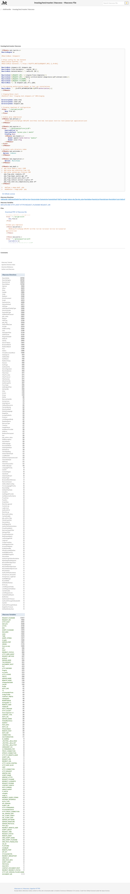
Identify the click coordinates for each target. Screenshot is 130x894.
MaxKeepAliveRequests (13, 560)
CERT (13, 767)
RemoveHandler (13, 399)
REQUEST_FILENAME (32, 205)
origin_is (13, 795)
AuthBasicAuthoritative (13, 496)
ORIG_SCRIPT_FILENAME (13, 840)
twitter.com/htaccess (8, 269)
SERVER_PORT (13, 642)
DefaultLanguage (13, 411)
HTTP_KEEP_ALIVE (13, 765)
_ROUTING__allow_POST (13, 745)
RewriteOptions (13, 371)
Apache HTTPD (35, 888)
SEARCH (13, 723)
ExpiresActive (44, 199)
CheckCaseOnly (13, 520)
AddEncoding (13, 328)
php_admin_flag (13, 518)
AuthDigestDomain (13, 544)
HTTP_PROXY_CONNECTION (13, 811)
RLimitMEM (13, 581)
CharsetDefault (13, 460)
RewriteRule (112, 199)
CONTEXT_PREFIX (13, 696)
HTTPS (22, 205)
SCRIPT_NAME (13, 775)
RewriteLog (13, 512)
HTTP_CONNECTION (13, 769)
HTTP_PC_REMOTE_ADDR (13, 755)
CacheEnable (13, 591)
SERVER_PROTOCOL (13, 824)
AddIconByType (13, 466)
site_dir (13, 844)
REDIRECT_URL (13, 761)
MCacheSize (13, 570)
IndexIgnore (13, 355)
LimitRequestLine (13, 593)
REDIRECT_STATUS (13, 652)
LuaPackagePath (13, 538)
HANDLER (13, 707)
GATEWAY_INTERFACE (13, 799)
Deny (29, 199)
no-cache (13, 672)
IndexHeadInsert (13, 476)
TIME (13, 636)
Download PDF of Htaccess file (16, 212)
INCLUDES (13, 632)
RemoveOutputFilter (13, 530)
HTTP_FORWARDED (13, 807)
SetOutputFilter (13, 332)
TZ (13, 690)
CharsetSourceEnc (13, 464)
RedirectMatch (13, 347)
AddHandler (7, 9)
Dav (13, 435)
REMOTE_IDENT (13, 836)
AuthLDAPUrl (13, 510)
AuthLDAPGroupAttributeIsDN (13, 601)
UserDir (13, 470)
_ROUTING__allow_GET (13, 743)
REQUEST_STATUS (13, 834)
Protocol (13, 417)
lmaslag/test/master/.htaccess (23, 9)
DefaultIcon (13, 449)
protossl (13, 658)
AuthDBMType (13, 579)
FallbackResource (13, 405)
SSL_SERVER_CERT (13, 813)
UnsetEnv (13, 492)
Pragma (13, 670)
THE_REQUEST (13, 662)
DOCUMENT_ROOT (13, 664)
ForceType (13, 385)
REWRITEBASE (13, 700)
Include (13, 326)
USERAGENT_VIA (13, 747)
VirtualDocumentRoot (13, 353)
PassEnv (13, 500)
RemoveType (13, 423)
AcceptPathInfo (13, 415)
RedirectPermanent (13, 433)
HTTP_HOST (15, 205)
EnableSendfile (13, 548)
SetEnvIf (122, 199)
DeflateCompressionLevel (13, 457)
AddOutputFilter (13, 387)
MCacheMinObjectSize (13, 562)
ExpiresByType (13, 312)
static (13, 634)
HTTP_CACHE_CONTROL (13, 763)
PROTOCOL (13, 864)
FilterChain (13, 373)
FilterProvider (13, 375)
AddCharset (13, 334)
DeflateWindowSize (13, 609)
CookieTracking (13, 542)
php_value (81, 199)
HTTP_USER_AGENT (13, 654)
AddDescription (13, 439)
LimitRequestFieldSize (13, 589)
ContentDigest (13, 472)
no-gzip (13, 640)
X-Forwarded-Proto (13, 692)
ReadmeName (13, 421)
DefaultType (13, 478)
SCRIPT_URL (13, 757)
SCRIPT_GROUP (13, 830)
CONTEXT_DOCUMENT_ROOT (13, 868)
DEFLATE (4, 205)
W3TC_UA (13, 727)
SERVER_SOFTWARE (13, 819)
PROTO (13, 676)
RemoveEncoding (13, 514)
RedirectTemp (13, 361)
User (13, 330)
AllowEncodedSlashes (13, 550)
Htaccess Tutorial (7, 262)
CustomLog (13, 506)
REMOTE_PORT (13, 850)
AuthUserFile (13, 367)
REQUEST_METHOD (13, 656)
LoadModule (13, 455)
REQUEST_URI (45, 205)
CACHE (13, 684)
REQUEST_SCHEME (13, 783)
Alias (13, 391)
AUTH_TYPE (13, 801)
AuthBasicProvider (13, 429)
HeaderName (13, 427)
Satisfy (13, 340)
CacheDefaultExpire (13, 595)
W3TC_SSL (13, 717)
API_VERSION (13, 803)
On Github (5, 194)
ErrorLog (13, 585)
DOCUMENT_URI (12, 874)
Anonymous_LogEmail (13, 577)
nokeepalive (13, 698)
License (12, 194)
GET (13, 648)
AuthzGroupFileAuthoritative (13, 558)
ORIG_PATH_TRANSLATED (13, 842)
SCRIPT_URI (13, 805)
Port (13, 349)
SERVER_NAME (13, 678)
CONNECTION (13, 735)
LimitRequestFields (13, 587)
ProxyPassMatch (13, 528)
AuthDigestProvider (13, 494)
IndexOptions (13, 403)
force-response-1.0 (13, 713)
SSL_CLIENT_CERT (13, 817)
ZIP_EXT (13, 852)
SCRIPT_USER (13, 862)
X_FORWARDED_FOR (13, 749)
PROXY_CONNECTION (13, 751)
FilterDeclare (13, 379)
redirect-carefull (13, 789)
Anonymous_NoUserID (13, 574)
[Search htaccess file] (113, 3)
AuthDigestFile (13, 524)
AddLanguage (13, 443)
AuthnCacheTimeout (13, 599)
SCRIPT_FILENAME (13, 630)
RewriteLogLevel (13, 504)
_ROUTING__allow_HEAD (13, 741)
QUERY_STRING (13, 638)
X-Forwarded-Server (13, 809)
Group (13, 395)
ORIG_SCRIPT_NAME (13, 838)
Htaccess (26, 888)
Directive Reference (7, 267)
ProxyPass (13, 498)
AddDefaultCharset (13, 314)
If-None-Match (13, 729)
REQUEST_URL (13, 759)
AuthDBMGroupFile (13, 554)
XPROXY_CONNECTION (13, 753)
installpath (13, 848)
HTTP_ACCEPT (13, 711)
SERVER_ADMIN (13, 719)
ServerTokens (13, 343)
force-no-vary (13, 646)
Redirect (13, 296)
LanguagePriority (13, 468)
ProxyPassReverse (13, 534)
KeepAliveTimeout (13, 607)
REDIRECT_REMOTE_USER (13, 828)
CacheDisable (13, 516)
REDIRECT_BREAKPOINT (13, 856)
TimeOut (13, 425)
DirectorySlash (13, 409)
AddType (24, 199)
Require (13, 318)
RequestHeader (13, 336)
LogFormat (13, 508)
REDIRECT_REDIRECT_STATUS (13, 870)
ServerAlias (13, 556)
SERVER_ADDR (13, 660)
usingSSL (13, 793)
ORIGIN (13, 644)
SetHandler (13, 389)
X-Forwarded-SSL (13, 854)
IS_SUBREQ (13, 739)
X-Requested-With (13, 682)
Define (13, 397)
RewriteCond (96, 199)
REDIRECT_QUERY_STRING (13, 797)
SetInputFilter (13, 532)
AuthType (13, 365)
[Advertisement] (65, 27)
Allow (13, 288)
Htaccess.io (18, 888)
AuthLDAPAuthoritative (13, 572)
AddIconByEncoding (13, 484)
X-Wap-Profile (13, 694)
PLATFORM (13, 846)
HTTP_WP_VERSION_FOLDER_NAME (13, 872)
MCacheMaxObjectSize (13, 566)
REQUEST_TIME (13, 832)
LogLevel (13, 540)
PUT (13, 666)
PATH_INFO (13, 725)
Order (13, 294)
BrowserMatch (13, 345)
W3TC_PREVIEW (13, 709)
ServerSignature (13, 369)
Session (13, 363)
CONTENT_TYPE (13, 715)
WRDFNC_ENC (13, 773)
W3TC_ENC (13, 688)
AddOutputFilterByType (15, 199)
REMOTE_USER (13, 704)
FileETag (60, 199)
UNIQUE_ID (13, 858)
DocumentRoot (13, 445)
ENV (8, 205)
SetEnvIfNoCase (13, 324)
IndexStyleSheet (13, 447)
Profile (13, 686)
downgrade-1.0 (13, 702)
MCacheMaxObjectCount (13, 568)
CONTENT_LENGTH (13, 785)
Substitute (13, 474)
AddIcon (13, 431)
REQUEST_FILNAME (13, 779)
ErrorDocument (13, 298)
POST (13, 650)
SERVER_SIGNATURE (13, 821)
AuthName (13, 359)
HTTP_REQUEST (13, 771)
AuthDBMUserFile (13, 552)
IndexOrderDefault (13, 453)
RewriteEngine (104, 199)
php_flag (75, 199)
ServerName (13, 441)
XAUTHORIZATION (13, 737)
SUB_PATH (13, 866)
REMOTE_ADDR (13, 680)
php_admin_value (13, 437)
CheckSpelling (13, 451)
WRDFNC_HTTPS (13, 777)
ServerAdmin (13, 522)
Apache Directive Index (8, 264)
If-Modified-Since (13, 721)
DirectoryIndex (35, 199)
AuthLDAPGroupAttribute (13, 605)
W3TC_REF (13, 733)
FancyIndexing (13, 407)
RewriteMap (13, 488)
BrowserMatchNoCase (13, 480)
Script (118, 199)
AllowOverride (13, 381)
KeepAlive (13, 413)
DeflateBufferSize (13, 583)
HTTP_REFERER (13, 668)
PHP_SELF (13, 826)
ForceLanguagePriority (13, 486)
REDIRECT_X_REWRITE (13, 781)
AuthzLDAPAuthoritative (13, 526)
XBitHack (13, 462)
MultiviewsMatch (13, 536)
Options (70, 199)
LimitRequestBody (13, 419)
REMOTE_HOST (13, 731)
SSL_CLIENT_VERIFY (13, 815)
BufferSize (13, 597)
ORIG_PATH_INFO (13, 860)
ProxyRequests (13, 564)
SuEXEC (13, 603)
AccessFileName (13, 546)
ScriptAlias (13, 502)
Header (65, 199)
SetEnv (13, 351)
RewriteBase (88, 199)
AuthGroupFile (13, 383)
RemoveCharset (13, 482)
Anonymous (13, 401)
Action (13, 393)
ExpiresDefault (52, 199)
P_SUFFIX (13, 791)
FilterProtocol (13, 377)
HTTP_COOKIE (13, 674)
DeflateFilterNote (13, 490)
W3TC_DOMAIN (13, 787)
